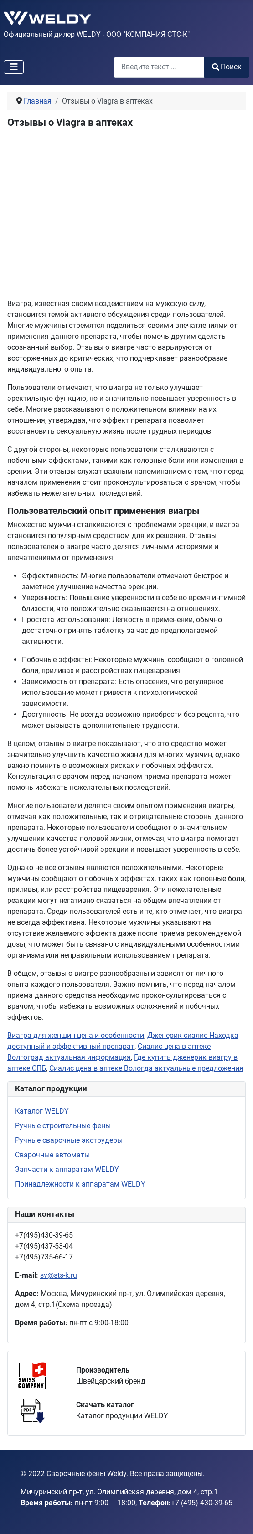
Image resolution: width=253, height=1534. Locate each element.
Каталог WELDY (42, 1111)
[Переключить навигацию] (14, 67)
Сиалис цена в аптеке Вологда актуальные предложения (146, 1068)
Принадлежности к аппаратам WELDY (80, 1184)
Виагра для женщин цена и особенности (75, 1035)
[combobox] (159, 67)
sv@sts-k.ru (58, 1275)
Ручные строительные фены (63, 1125)
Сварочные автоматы (52, 1154)
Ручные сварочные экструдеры (69, 1140)
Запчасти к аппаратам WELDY (67, 1169)
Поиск (227, 66)
